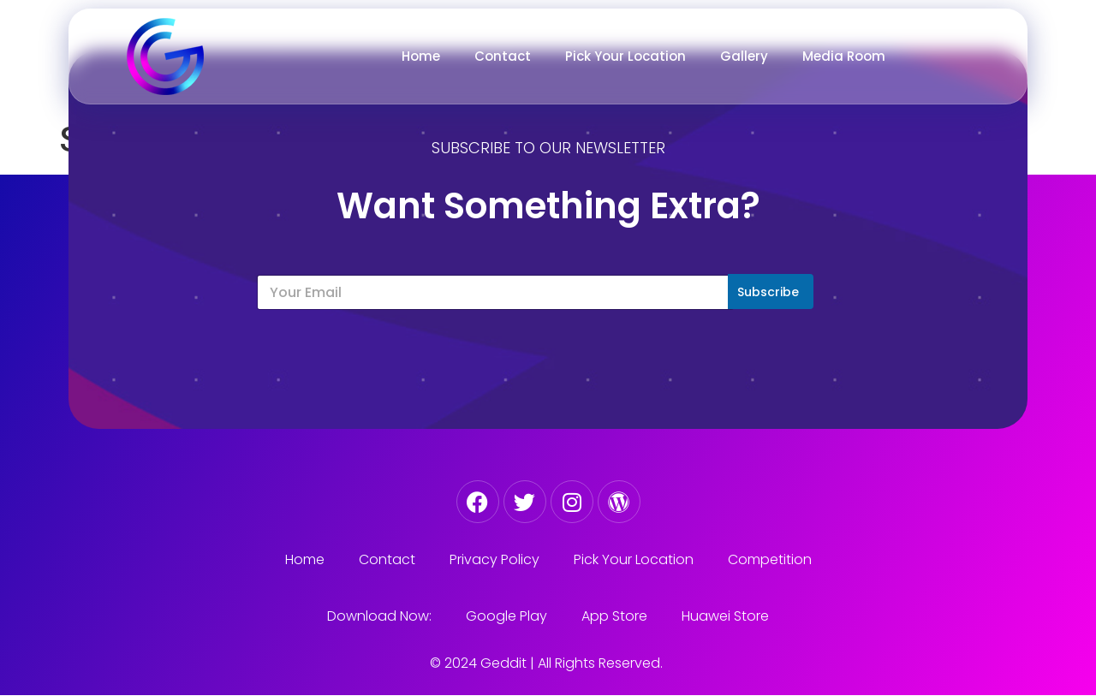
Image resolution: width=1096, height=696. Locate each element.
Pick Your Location (625, 56)
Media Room (843, 56)
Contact (502, 56)
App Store (614, 616)
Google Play (506, 616)
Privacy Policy (494, 559)
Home (421, 56)
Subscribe (768, 291)
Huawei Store (725, 616)
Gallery (744, 56)
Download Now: (379, 616)
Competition (770, 559)
